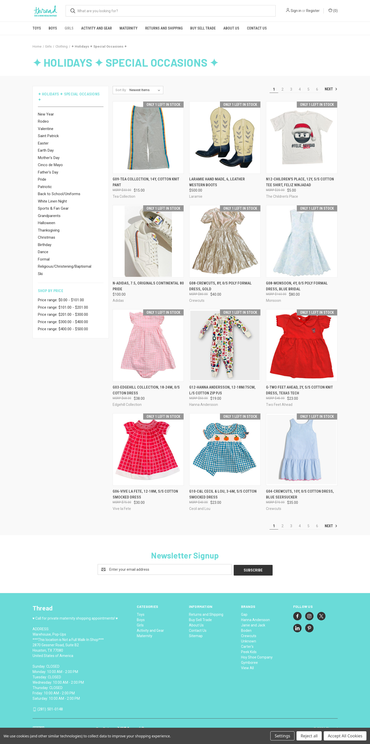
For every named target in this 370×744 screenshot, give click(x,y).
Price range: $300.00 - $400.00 (63, 322)
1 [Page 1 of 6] (274, 89)
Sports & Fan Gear (53, 208)
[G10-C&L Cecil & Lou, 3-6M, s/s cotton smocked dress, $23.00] (225, 449)
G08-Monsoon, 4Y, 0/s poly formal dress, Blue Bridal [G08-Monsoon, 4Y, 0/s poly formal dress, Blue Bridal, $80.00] (297, 286)
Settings (282, 736)
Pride (42, 179)
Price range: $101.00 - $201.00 (63, 307)
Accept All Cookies (345, 736)
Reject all (309, 736)
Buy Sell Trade (203, 28)
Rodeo (43, 121)
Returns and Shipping (164, 28)
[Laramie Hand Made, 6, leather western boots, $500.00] (225, 137)
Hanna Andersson (255, 619)
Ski (40, 273)
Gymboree (249, 662)
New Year (46, 114)
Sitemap (196, 635)
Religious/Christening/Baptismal (64, 266)
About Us (231, 28)
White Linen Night (52, 201)
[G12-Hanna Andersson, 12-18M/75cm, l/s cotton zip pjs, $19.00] (225, 345)
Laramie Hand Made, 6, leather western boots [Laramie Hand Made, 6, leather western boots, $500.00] (217, 182)
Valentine (45, 128)
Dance (43, 252)
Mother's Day (49, 157)
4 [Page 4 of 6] (300, 89)
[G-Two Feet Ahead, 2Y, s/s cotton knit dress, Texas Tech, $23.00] (301, 345)
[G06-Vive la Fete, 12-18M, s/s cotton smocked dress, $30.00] (148, 449)
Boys (53, 28)
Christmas (46, 237)
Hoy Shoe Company (257, 656)
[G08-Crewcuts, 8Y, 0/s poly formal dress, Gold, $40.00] (225, 241)
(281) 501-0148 (50, 708)
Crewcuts (248, 635)
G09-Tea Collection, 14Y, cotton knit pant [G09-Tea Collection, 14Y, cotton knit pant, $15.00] (146, 182)
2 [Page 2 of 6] (283, 89)
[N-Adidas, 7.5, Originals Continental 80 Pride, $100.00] (148, 241)
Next (331, 89)
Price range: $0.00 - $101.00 (61, 300)
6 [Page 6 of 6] (317, 89)
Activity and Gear (96, 28)
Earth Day (46, 150)
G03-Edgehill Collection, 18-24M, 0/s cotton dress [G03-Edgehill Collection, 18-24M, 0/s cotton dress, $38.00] (146, 390)
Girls (69, 28)
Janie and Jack (253, 624)
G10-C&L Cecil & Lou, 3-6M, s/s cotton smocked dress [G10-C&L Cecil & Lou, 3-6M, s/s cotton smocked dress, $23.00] (223, 494)
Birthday (44, 244)
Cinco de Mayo (50, 165)
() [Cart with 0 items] (333, 10)
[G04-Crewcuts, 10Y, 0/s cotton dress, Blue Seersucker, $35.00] (301, 449)
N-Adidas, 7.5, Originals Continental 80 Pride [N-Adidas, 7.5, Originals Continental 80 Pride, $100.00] (148, 286)
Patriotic (45, 186)
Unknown (248, 640)
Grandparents (49, 215)
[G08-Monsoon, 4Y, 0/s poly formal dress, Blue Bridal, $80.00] (301, 241)
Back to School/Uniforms (59, 194)
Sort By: (121, 90)
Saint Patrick (48, 136)
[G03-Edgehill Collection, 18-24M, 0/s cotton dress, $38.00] (148, 345)
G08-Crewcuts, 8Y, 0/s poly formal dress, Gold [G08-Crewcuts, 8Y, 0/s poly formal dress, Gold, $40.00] (220, 286)
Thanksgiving (49, 230)
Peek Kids (249, 651)
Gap (244, 614)
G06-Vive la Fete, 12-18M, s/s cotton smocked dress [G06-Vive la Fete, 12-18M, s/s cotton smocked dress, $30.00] (145, 494)
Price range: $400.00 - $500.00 (63, 329)
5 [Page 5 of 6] (308, 89)
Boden (246, 630)
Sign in (296, 11)
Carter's (247, 646)
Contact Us (257, 28)
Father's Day (48, 172)
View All (247, 667)
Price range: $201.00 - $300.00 (63, 314)
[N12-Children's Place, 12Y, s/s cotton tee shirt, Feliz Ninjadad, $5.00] (301, 137)
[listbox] (146, 90)
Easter (43, 143)
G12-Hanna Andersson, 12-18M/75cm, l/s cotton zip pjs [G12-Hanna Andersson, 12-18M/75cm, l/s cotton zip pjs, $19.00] (222, 390)
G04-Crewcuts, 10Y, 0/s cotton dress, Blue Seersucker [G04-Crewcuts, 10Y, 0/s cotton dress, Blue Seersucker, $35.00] (300, 494)
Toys (37, 28)
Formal (44, 259)
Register (313, 11)
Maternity (129, 28)
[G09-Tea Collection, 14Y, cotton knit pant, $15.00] (148, 137)
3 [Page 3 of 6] (291, 89)
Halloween (46, 223)
